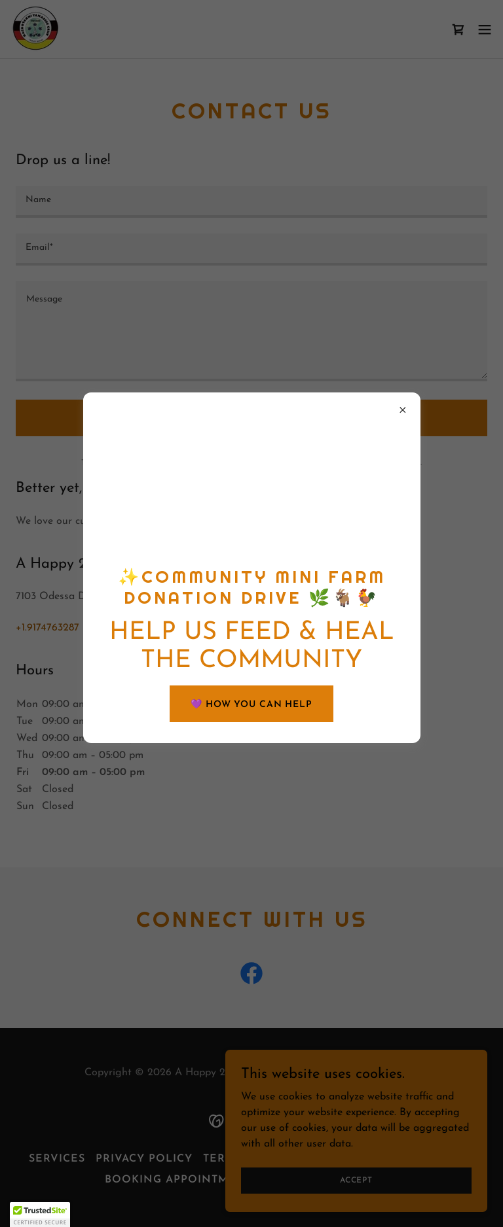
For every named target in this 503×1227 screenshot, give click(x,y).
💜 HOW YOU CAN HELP (251, 705)
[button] (40, 1214)
